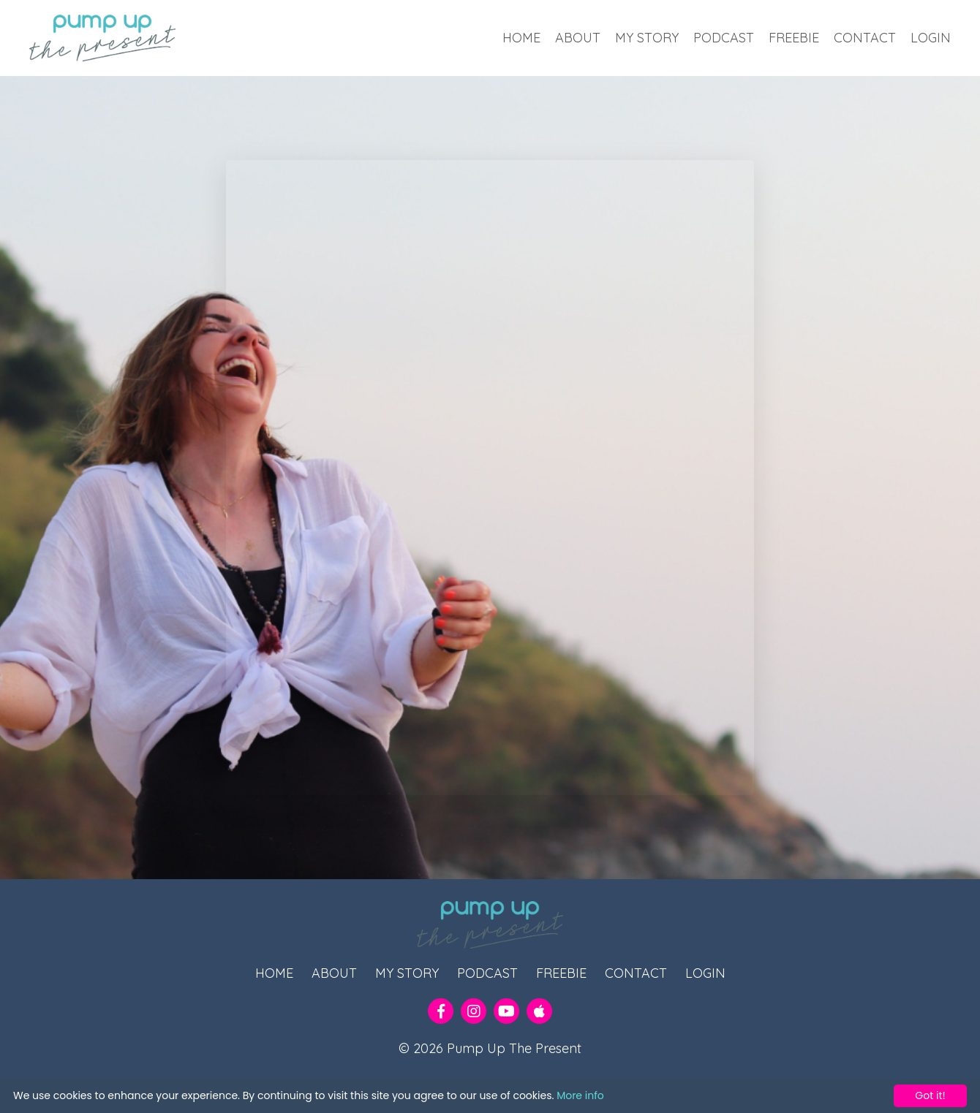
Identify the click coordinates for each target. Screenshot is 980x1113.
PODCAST (723, 37)
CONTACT (865, 37)
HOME (521, 37)
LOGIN (931, 37)
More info (580, 1095)
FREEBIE (794, 37)
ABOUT (577, 37)
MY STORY (647, 37)
